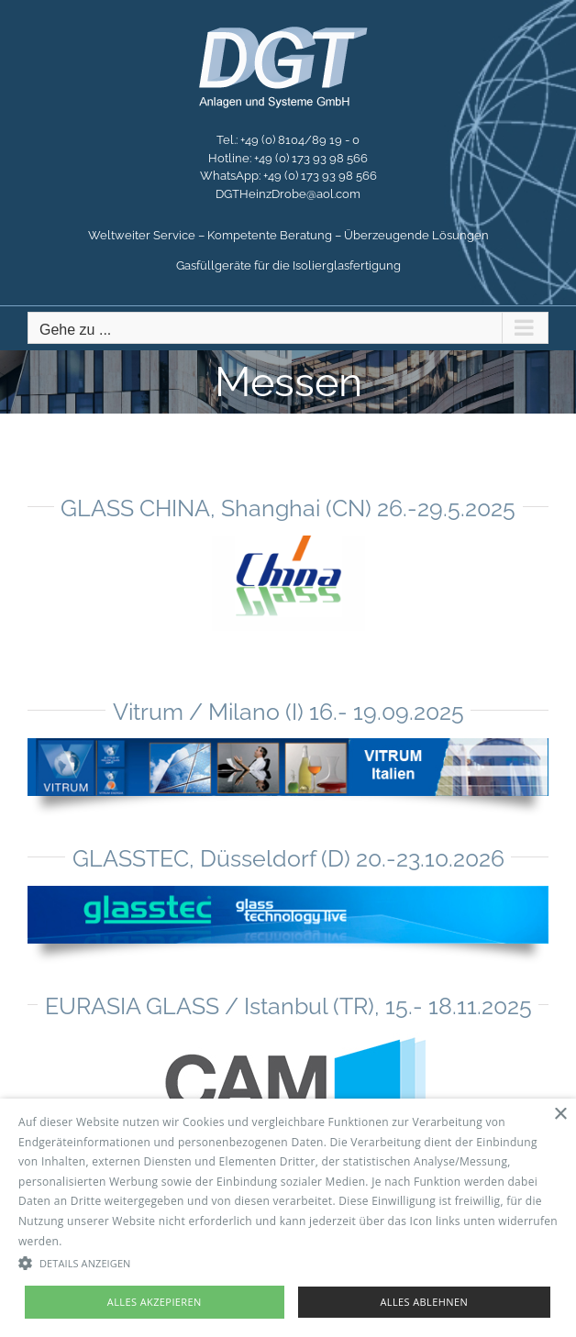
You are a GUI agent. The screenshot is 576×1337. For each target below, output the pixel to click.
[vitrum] (288, 744)
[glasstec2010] (288, 892)
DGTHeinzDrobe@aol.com (288, 194)
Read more (94, 1241)
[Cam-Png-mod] (288, 1038)
